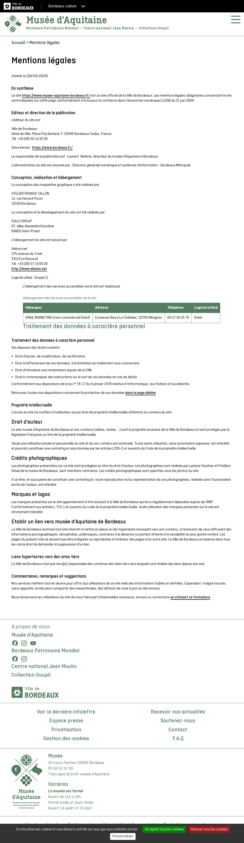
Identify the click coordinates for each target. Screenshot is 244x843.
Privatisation (66, 730)
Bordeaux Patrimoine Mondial (45, 651)
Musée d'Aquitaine (66, 20)
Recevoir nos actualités (178, 712)
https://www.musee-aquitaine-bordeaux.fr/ (56, 95)
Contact (177, 730)
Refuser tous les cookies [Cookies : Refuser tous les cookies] (209, 829)
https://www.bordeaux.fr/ (52, 147)
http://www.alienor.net (29, 269)
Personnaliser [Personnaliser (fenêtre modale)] (122, 836)
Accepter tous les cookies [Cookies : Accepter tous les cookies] (164, 829)
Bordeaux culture (66, 6)
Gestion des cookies (66, 738)
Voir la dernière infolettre (66, 712)
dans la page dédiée (140, 393)
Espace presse (66, 721)
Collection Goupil (31, 675)
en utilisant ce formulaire (190, 597)
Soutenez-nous (177, 721)
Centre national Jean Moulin (44, 666)
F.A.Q (178, 738)
